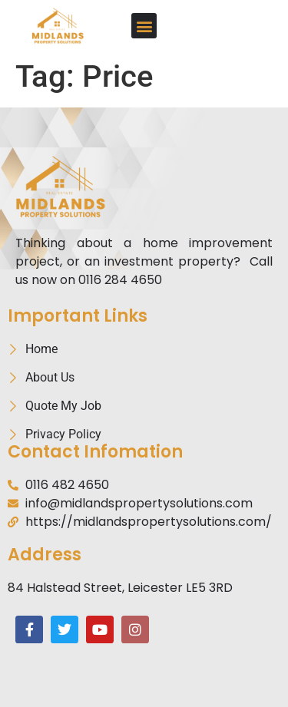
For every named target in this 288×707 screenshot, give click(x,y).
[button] (144, 25)
